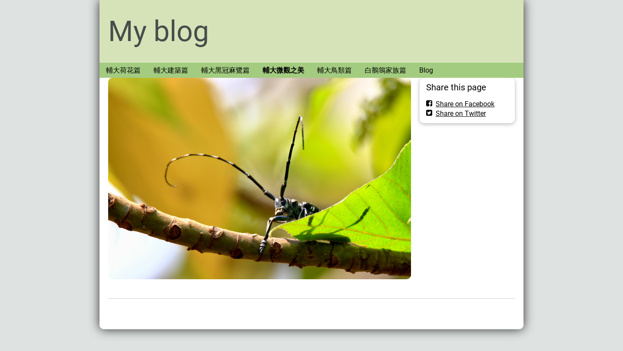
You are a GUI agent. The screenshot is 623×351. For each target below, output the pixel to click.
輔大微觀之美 (283, 70)
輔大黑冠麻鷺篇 (225, 70)
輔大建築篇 (171, 70)
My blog (158, 31)
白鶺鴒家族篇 (385, 70)
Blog (426, 70)
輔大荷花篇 (123, 70)
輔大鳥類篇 (334, 70)
